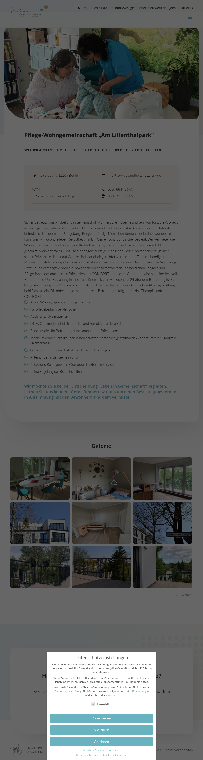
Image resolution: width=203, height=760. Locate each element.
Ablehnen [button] (101, 742)
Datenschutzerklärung (68, 691)
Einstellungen (140, 691)
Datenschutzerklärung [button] (104, 755)
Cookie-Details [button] (83, 755)
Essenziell (100, 704)
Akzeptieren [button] (101, 718)
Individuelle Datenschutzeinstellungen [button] (101, 750)
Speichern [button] (101, 730)
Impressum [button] (122, 755)
